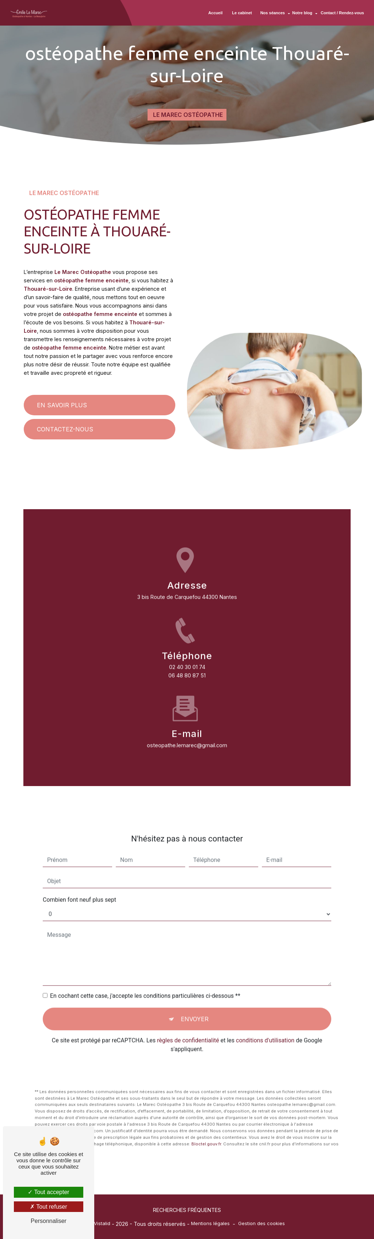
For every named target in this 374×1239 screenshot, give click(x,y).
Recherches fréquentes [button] (187, 1210)
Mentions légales (210, 1223)
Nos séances (272, 13)
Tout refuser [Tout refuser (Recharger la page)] (48, 1207)
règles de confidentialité (188, 1020)
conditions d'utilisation (265, 1020)
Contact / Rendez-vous (341, 13)
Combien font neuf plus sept (79, 880)
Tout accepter (48, 1192)
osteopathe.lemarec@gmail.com (187, 726)
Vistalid (102, 1223)
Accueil (215, 13)
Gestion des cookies (261, 1223)
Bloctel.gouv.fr (206, 1124)
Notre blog (301, 13)
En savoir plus (62, 405)
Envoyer (195, 999)
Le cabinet (241, 13)
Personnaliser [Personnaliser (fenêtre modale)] (48, 1221)
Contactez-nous (65, 429)
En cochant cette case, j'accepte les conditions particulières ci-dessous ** (145, 976)
